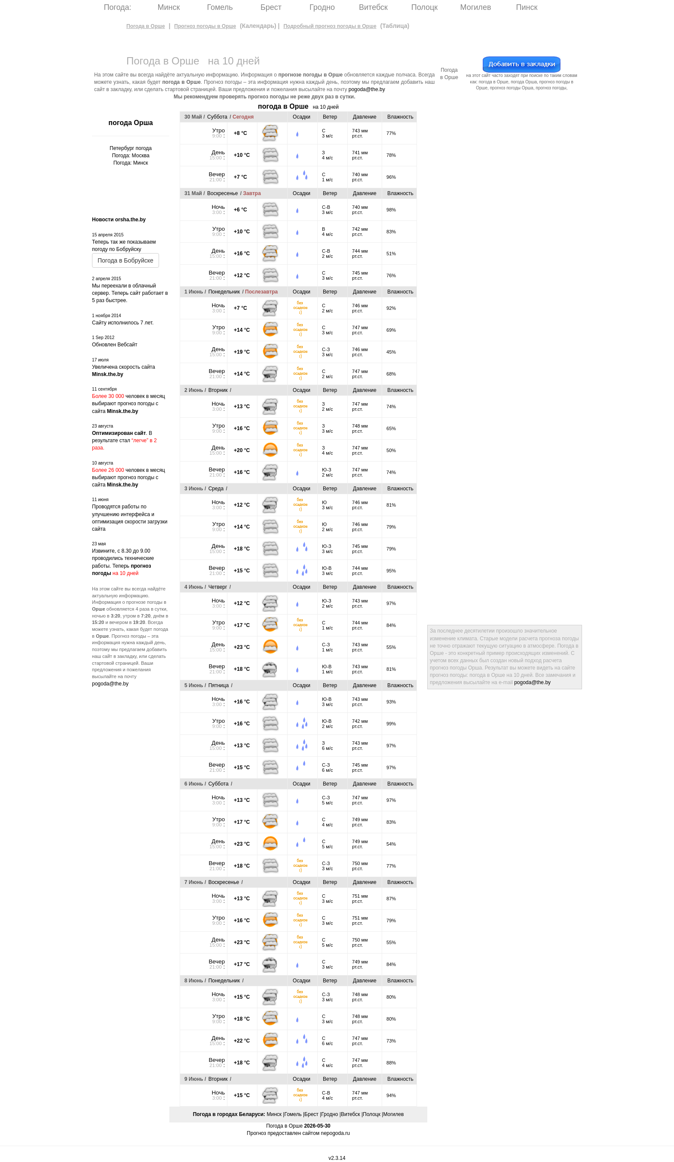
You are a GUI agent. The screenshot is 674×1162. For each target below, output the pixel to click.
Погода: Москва (130, 156)
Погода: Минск (130, 163)
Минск (169, 7)
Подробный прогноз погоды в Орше (329, 26)
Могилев (475, 7)
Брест (271, 7)
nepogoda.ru (335, 1133)
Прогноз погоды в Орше (205, 26)
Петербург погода (131, 148)
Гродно (322, 7)
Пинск (527, 7)
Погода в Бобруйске (125, 260)
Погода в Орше (145, 26)
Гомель (220, 7)
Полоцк (424, 7)
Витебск (373, 7)
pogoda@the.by (367, 89)
